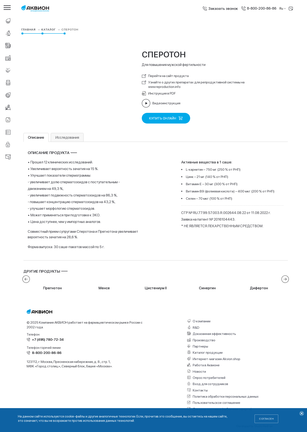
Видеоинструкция (161, 103)
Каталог (51, 29)
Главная (31, 29)
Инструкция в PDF (159, 93)
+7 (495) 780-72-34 (48, 339)
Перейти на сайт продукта (165, 76)
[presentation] (26, 279)
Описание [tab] (36, 137)
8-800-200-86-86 (261, 8)
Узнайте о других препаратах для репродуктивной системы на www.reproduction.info (193, 84)
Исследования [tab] (67, 137)
